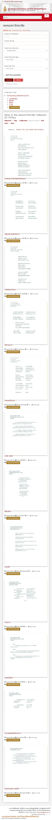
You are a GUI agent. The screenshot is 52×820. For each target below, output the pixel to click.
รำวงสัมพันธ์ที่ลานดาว (12, 733)
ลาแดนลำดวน (9, 400)
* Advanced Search (10, 84)
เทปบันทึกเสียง (13, 99)
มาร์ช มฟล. (8, 456)
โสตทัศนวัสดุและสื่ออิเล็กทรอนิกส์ (18, 95)
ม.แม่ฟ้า (7, 567)
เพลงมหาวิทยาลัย (14, 107)
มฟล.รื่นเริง (8, 677)
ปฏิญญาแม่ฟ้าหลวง (12, 234)
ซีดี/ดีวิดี (11, 101)
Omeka (47, 814)
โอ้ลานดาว (8, 345)
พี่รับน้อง (7, 511)
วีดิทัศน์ (11, 103)
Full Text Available (12, 75)
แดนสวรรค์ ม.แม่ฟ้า (11, 788)
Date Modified (38, 129)
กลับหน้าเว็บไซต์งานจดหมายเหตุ (13, 1)
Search (9, 80)
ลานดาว (7, 622)
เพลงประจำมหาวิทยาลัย (13, 185)
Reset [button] (18, 80)
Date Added (29, 129)
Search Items (26, 30)
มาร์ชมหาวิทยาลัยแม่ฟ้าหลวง (15, 178)
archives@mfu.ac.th (43, 812)
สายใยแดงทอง (10, 289)
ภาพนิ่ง (11, 105)
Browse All (7, 30)
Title (23, 129)
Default (18, 129)
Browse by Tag (17, 30)
